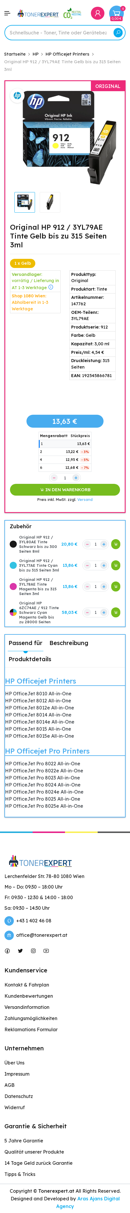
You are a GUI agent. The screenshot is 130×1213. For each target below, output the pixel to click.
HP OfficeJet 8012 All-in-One (38, 701)
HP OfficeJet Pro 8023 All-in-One (42, 778)
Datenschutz (18, 1096)
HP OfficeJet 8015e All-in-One (39, 736)
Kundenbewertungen (28, 996)
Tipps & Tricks (19, 1174)
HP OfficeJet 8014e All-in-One (39, 722)
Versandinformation (26, 1007)
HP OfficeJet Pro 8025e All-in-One (44, 806)
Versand (85, 499)
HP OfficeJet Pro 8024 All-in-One (43, 785)
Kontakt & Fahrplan (26, 985)
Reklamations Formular (31, 1029)
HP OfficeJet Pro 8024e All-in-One (44, 792)
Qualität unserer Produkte (34, 1152)
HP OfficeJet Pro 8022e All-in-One (44, 771)
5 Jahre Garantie (23, 1141)
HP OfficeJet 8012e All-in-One (39, 708)
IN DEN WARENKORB (65, 489)
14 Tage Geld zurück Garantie (38, 1163)
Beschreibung (68, 643)
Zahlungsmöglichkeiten (30, 1018)
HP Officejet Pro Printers (47, 751)
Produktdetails (30, 659)
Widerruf (14, 1107)
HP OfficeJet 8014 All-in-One (38, 715)
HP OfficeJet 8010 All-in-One (38, 694)
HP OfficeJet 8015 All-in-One (38, 729)
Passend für (25, 643)
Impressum (16, 1074)
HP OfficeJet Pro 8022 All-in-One (42, 764)
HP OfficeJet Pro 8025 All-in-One (42, 799)
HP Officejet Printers (40, 681)
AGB (9, 1085)
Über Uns (14, 1063)
